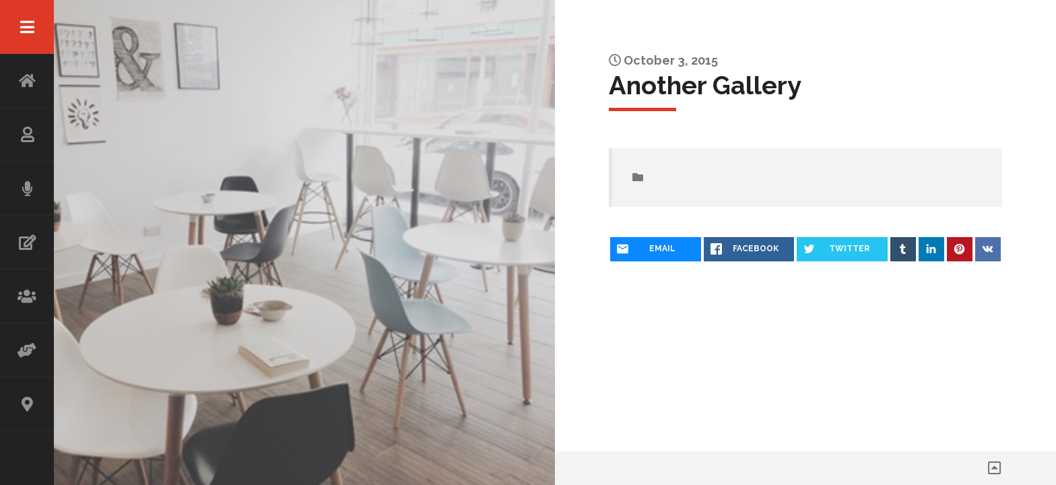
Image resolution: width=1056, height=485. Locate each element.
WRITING (27, 242)
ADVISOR (27, 350)
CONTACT (27, 404)
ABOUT (27, 135)
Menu (27, 27)
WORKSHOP (27, 296)
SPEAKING (27, 189)
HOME (27, 81)
